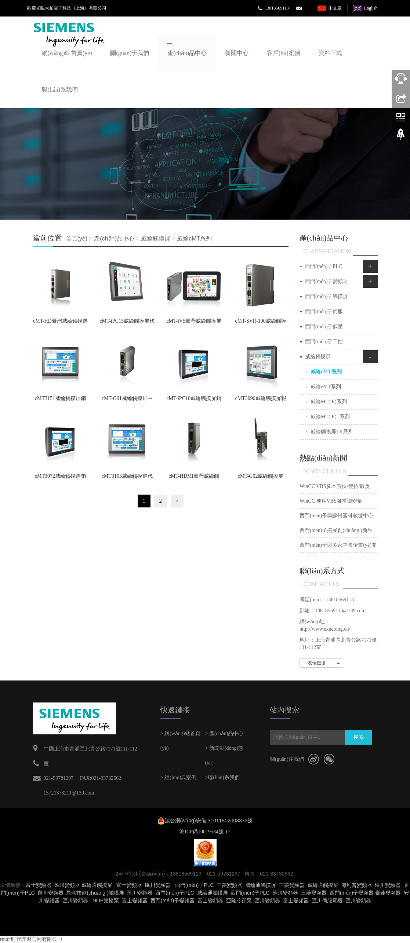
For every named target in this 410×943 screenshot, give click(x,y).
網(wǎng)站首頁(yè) (67, 53)
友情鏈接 (317, 662)
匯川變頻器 (67, 885)
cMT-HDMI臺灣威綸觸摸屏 (193, 478)
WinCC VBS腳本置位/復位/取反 (335, 486)
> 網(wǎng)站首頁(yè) (180, 741)
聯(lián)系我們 (60, 90)
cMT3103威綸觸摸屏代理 (127, 478)
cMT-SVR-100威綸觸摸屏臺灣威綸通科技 (260, 323)
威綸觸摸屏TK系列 (332, 431)
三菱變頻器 (229, 885)
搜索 (358, 737)
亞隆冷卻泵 (239, 900)
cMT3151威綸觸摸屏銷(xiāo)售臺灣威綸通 (60, 401)
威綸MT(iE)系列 (329, 401)
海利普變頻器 (356, 885)
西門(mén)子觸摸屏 (326, 296)
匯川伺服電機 (327, 900)
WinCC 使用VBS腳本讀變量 (331, 501)
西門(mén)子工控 (324, 341)
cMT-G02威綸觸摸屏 (261, 476)
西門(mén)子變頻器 (326, 281)
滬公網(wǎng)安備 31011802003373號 (209, 820)
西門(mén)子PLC (323, 266)
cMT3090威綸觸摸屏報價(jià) (260, 401)
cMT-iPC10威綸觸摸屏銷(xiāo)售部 (193, 401)
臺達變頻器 (388, 893)
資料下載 (330, 53)
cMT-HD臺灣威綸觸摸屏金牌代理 (60, 323)
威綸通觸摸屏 (96, 885)
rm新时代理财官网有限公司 (31, 939)
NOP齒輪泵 (105, 900)
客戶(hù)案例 (283, 53)
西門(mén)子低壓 (324, 326)
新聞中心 (236, 53)
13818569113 (277, 8)
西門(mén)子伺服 (324, 311)
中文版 (335, 8)
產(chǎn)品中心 (187, 53)
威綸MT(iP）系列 (330, 416)
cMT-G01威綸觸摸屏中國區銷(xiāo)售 (127, 401)
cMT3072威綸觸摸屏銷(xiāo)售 (60, 478)
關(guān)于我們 (129, 53)
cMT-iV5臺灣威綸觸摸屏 (193, 321)
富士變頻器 (38, 885)
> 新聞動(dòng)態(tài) (224, 755)
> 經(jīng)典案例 (178, 777)
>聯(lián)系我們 (222, 777)
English (371, 8)
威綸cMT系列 (194, 238)
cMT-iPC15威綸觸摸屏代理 (127, 323)
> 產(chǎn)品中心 (224, 733)
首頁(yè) (77, 238)
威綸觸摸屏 (155, 238)
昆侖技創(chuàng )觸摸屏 (95, 893)
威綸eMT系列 (326, 386)
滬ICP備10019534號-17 (204, 831)
